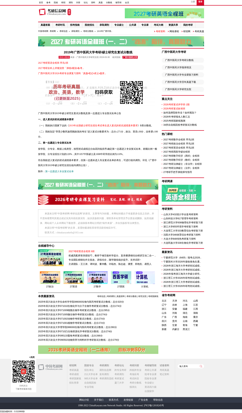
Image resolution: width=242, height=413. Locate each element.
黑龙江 (186, 329)
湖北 (185, 313)
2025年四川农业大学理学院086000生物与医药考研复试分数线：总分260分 (77, 327)
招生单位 (89, 370)
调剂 (71, 2)
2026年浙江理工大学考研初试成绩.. (182, 282)
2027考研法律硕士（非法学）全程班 (182, 164)
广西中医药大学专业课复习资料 (181, 74)
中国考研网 (50, 367)
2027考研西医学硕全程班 (176, 151)
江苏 (195, 304)
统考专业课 (150, 374)
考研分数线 (88, 31)
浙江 (164, 309)
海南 (185, 317)
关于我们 (98, 400)
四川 (164, 321)
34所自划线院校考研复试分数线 (180, 124)
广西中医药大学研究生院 (178, 89)
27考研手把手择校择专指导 (177, 172)
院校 (56, 2)
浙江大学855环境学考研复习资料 (180, 226)
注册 (193, 2)
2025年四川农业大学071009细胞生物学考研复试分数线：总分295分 (74, 310)
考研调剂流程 (106, 378)
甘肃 (174, 325)
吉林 (174, 304)
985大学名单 (91, 378)
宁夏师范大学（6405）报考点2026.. (182, 257)
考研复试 (119, 378)
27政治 (50, 286)
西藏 (195, 321)
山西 (195, 300)
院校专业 (89, 365)
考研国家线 (153, 296)
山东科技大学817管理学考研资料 (180, 218)
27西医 (121, 286)
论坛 (86, 2)
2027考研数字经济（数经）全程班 (181, 159)
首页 (41, 2)
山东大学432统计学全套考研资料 (180, 214)
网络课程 (174, 31)
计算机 (144, 286)
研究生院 (142, 296)
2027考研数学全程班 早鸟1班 (178, 139)
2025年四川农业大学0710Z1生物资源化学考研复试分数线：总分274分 (75, 331)
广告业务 (143, 400)
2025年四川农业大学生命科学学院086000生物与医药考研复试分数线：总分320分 (81, 301)
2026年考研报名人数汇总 (176, 116)
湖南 (195, 313)
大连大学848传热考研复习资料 (179, 238)
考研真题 (199, 31)
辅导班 (118, 2)
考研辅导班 (150, 365)
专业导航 (89, 387)
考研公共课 (150, 370)
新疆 (164, 329)
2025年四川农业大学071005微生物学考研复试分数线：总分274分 (72, 314)
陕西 (164, 325)
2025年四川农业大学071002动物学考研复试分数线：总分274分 (71, 318)
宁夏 (195, 325)
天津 (174, 300)
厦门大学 (119, 382)
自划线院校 (90, 382)
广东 (164, 317)
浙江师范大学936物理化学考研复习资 (183, 222)
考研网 (53, 31)
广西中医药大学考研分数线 (179, 60)
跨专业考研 (120, 370)
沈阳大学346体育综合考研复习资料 (182, 234)
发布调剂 (104, 374)
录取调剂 (75, 31)
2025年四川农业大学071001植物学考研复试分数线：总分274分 (71, 323)
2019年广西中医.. (104, 31)
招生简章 (74, 382)
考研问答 (134, 365)
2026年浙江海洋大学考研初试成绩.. (182, 265)
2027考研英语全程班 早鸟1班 (178, 147)
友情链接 (128, 400)
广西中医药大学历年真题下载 (180, 82)
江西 (195, 309)
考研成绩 (74, 374)
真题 (101, 2)
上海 (185, 304)
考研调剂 (111, 296)
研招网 (186, 31)
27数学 (97, 286)
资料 (93, 2)
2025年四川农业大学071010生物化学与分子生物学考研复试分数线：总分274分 (80, 306)
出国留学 (149, 391)
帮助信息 (158, 400)
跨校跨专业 (135, 370)
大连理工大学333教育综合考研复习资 (183, 230)
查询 (201, 366)
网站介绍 (84, 400)
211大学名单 (91, 374)
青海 (185, 325)
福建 (185, 309)
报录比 (133, 387)
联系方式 (113, 400)
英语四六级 (150, 387)
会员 (127, 2)
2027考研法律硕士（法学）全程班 (181, 168)
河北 (185, 300)
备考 (48, 2)
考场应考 (134, 374)
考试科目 (134, 378)
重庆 (195, 317)
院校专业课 (150, 378)
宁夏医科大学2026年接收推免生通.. (182, 261)
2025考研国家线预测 (174, 120)
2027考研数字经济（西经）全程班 (181, 155)
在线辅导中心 (46, 245)
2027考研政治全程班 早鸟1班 (178, 143)
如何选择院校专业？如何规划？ (180, 112)
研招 (63, 2)
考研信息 (63, 31)
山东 (164, 313)
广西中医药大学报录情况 (178, 67)
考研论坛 (119, 365)
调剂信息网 (105, 370)
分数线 (109, 2)
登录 (200, 2)
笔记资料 (164, 374)
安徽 (174, 309)
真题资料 (121, 296)
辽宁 (164, 304)
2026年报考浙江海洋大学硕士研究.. (182, 273)
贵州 (174, 321)
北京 (164, 300)
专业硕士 (149, 382)
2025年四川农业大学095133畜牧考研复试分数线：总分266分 (70, 335)
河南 (174, 313)
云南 (185, 321)
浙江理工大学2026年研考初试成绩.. (182, 278)
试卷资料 (164, 365)
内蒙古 (175, 329)
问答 (78, 2)
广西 (174, 317)
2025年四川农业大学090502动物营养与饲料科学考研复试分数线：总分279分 (78, 339)
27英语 (73, 286)
